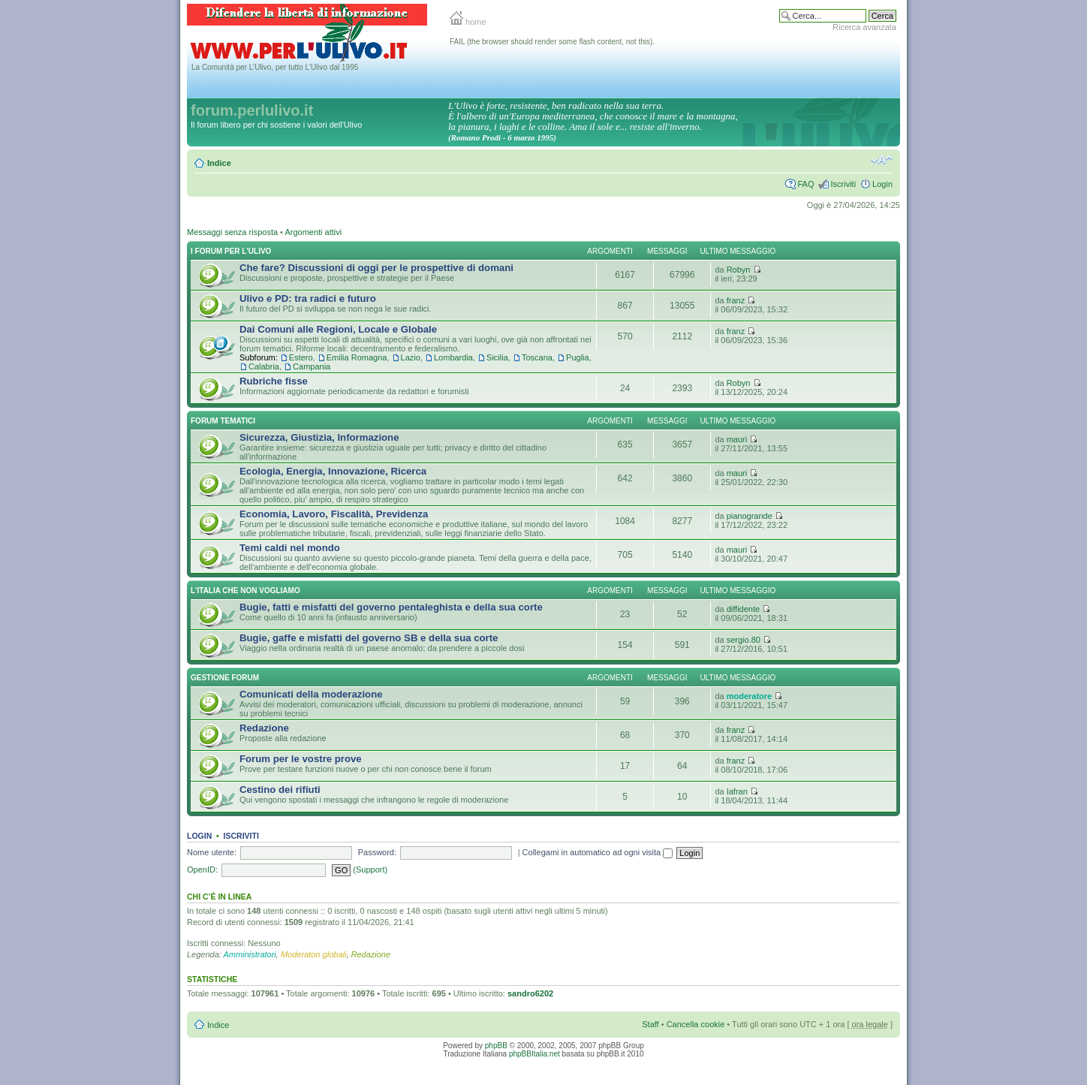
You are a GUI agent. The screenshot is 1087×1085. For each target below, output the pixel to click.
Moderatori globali (313, 954)
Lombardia (453, 357)
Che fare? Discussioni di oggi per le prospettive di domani (376, 267)
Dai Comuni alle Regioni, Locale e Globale (338, 329)
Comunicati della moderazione (311, 694)
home (468, 21)
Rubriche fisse (273, 381)
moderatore (749, 696)
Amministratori (250, 954)
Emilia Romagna (357, 357)
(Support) (370, 869)
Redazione (264, 728)
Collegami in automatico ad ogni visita (597, 852)
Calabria (263, 366)
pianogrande (749, 515)
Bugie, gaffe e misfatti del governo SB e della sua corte (368, 637)
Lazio (410, 357)
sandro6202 (530, 993)
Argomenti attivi (313, 232)
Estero (301, 357)
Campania (311, 366)
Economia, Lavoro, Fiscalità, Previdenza (333, 514)
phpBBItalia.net (534, 1054)
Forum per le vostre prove (300, 758)
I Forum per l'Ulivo (231, 251)
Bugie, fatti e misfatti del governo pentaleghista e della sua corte (391, 607)
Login (882, 183)
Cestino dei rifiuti (280, 789)
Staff (650, 1024)
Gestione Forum (225, 678)
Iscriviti (843, 183)
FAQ (805, 183)
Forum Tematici (223, 421)
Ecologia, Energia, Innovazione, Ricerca (332, 471)
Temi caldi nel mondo (289, 547)
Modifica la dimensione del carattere (882, 160)
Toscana (537, 357)
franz (736, 300)
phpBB (496, 1045)
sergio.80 (743, 639)
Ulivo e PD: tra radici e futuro (307, 298)
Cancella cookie (696, 1024)
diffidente (743, 608)
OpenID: (202, 869)
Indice (219, 162)
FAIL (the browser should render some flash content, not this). (552, 42)
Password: (377, 852)
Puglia (577, 357)
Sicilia (497, 357)
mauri (737, 439)
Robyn (739, 269)
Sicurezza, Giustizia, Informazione (319, 437)
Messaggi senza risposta (232, 232)
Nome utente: (211, 852)
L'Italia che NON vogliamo (245, 590)
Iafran (737, 791)
